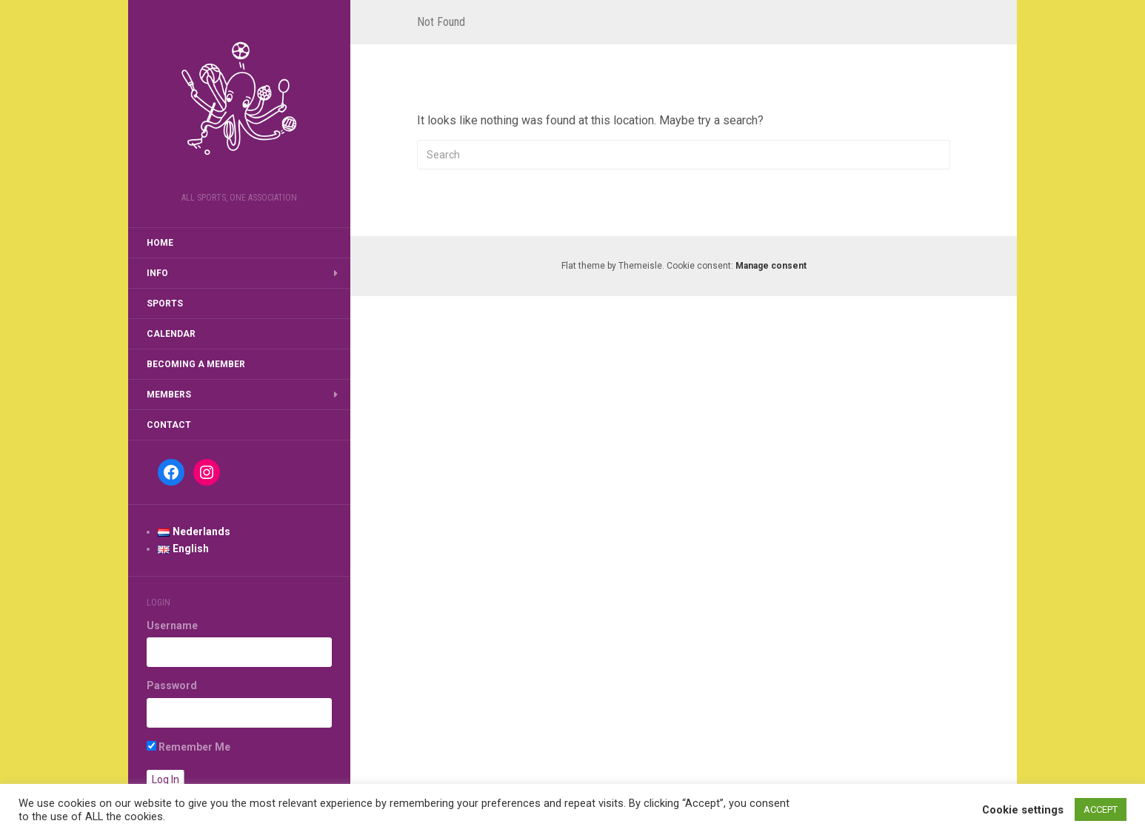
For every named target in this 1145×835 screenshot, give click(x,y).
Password (172, 685)
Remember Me (188, 747)
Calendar (171, 334)
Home (160, 243)
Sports (165, 303)
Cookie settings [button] (1023, 809)
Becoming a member (196, 364)
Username (172, 625)
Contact (169, 425)
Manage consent (771, 266)
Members (169, 394)
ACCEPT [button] (1101, 809)
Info (157, 273)
